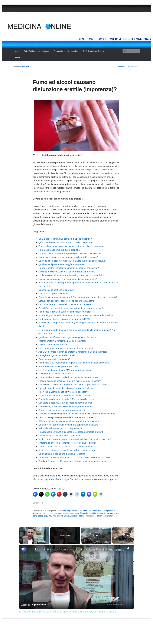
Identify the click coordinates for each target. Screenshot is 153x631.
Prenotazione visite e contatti (66, 51)
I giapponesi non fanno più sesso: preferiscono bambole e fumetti (70, 432)
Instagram (90, 479)
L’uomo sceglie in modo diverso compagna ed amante (65, 406)
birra (77, 513)
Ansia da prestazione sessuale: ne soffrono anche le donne (67, 450)
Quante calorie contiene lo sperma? (56, 290)
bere (72, 513)
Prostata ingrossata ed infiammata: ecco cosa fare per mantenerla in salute (75, 315)
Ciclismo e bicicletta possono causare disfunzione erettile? (67, 271)
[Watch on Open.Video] (33, 605)
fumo (106, 513)
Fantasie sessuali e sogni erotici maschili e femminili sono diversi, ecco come (76, 413)
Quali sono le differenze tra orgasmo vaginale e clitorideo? (67, 337)
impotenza (114, 513)
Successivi (134, 67)
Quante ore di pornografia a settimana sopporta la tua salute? (69, 424)
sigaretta (48, 516)
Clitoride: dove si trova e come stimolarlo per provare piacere (68, 421)
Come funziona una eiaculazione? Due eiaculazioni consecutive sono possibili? (77, 297)
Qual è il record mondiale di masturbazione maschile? (65, 238)
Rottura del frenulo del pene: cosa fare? (58, 366)
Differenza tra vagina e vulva (52, 344)
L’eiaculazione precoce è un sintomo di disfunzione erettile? (67, 279)
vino (54, 516)
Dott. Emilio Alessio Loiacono (36, 51)
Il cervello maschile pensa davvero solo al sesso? (63, 392)
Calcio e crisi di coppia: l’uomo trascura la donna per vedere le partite (72, 384)
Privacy (17, 57)
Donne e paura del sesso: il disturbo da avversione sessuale (68, 446)
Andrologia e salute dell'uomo (74, 510)
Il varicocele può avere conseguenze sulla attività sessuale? (68, 257)
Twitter (77, 479)
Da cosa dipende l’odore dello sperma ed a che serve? (65, 304)
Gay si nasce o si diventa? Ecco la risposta (59, 435)
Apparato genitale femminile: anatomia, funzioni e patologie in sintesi (72, 351)
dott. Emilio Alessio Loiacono (72, 516)
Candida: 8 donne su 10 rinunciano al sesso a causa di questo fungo (72, 461)
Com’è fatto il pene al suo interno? (55, 293)
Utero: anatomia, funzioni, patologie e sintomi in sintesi (65, 348)
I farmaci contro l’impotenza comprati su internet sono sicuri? (68, 268)
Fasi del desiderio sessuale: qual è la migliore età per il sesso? (69, 381)
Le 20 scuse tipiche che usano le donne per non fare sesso (67, 417)
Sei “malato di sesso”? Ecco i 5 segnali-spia (60, 428)
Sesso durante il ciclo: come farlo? (55, 373)
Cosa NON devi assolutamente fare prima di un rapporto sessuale (71, 308)
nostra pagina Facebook (49, 479)
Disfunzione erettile (88, 513)
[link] (24, 549)
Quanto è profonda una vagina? (54, 359)
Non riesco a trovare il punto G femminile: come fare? (64, 311)
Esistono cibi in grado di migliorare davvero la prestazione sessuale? (72, 260)
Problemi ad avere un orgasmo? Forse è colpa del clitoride (67, 442)
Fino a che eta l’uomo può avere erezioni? (59, 250)
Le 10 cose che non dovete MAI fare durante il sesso (64, 370)
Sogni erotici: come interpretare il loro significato (62, 410)
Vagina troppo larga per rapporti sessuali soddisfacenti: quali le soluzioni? (74, 439)
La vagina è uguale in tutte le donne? (56, 355)
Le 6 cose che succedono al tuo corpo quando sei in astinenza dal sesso (74, 457)
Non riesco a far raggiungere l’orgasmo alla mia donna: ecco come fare (73, 362)
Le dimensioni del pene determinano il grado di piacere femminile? (71, 275)
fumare (100, 513)
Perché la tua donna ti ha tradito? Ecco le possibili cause (66, 399)
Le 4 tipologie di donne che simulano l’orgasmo (61, 454)
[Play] (96, 535)
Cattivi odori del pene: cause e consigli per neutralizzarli (66, 301)
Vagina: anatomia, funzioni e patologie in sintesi (62, 341)
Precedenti (120, 67)
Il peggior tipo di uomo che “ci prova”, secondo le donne (66, 388)
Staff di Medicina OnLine (93, 51)
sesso (40, 516)
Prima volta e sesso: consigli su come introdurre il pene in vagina (70, 246)
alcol (60, 513)
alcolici (66, 513)
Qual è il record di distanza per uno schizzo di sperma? (65, 242)
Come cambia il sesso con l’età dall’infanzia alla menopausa (68, 377)
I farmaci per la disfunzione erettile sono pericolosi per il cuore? (69, 253)
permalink (98, 516)
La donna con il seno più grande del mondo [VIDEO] (64, 319)
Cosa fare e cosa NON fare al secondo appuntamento (65, 402)
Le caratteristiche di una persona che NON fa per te (64, 395)
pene (35, 516)
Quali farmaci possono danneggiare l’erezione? (61, 264)
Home (16, 51)
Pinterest (104, 479)
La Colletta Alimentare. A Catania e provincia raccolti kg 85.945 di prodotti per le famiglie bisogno (76, 549)
